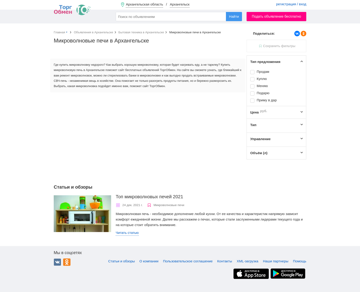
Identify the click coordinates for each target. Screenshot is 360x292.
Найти (234, 16)
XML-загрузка (247, 261)
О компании (148, 261)
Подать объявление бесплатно (276, 16)
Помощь (299, 261)
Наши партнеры (275, 261)
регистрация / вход (291, 4)
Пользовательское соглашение (188, 261)
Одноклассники (66, 262)
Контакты (224, 261)
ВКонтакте (57, 262)
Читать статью (127, 233)
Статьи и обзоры (121, 261)
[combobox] (179, 16)
